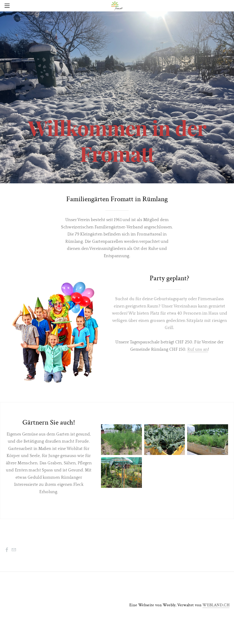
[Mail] (13, 550)
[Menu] (8, 5)
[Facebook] (7, 550)
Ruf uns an (197, 349)
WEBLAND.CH (215, 605)
